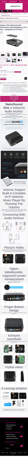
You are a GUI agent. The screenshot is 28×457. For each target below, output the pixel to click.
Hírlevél (20, 1)
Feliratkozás (3, 79)
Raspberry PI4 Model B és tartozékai (11, 18)
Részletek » (7, 448)
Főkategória (2, 18)
